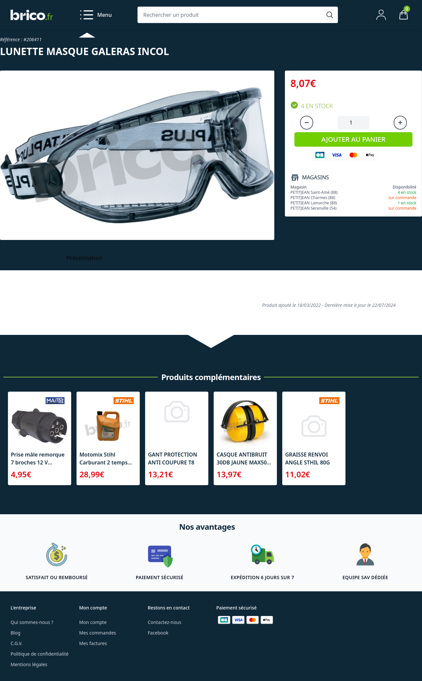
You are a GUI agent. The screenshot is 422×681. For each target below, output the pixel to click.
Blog (15, 633)
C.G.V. (16, 643)
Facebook (158, 633)
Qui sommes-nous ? (32, 622)
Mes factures (93, 643)
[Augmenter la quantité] (400, 123)
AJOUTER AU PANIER (353, 139)
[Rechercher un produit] (231, 14)
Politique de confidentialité (40, 654)
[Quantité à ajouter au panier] (353, 123)
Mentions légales (29, 664)
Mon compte (92, 622)
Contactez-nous (164, 622)
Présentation (84, 258)
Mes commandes (97, 633)
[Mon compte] (381, 15)
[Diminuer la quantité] (306, 123)
